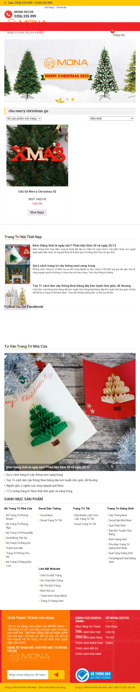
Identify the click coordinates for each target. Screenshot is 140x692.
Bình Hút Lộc (47, 590)
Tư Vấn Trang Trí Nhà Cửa (25, 346)
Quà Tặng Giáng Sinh (121, 553)
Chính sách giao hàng (88, 637)
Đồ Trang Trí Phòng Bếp (19, 532)
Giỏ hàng (49, 7)
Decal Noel (46, 515)
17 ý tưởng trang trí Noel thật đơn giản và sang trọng (39, 491)
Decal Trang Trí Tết (51, 520)
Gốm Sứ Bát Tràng (51, 575)
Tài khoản (61, 7)
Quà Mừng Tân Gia (16, 537)
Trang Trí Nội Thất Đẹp (23, 237)
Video (109, 643)
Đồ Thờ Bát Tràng (50, 585)
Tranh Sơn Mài (14, 548)
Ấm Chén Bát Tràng (51, 580)
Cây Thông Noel (118, 515)
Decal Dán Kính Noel (120, 520)
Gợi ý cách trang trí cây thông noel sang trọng (64, 265)
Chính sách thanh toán (89, 643)
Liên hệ (110, 632)
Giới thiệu (111, 626)
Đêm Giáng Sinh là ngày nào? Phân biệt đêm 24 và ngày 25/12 (74, 245)
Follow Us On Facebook (23, 306)
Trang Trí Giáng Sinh (51, 600)
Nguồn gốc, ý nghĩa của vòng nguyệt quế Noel (34, 485)
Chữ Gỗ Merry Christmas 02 (37, 191)
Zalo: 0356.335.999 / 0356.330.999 (30, 3)
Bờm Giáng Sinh (118, 539)
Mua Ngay (37, 212)
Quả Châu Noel (117, 525)
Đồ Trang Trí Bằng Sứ (18, 543)
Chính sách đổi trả (86, 648)
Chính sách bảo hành (88, 654)
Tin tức (110, 637)
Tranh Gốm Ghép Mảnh (53, 595)
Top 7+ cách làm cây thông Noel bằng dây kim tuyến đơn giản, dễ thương (82, 286)
